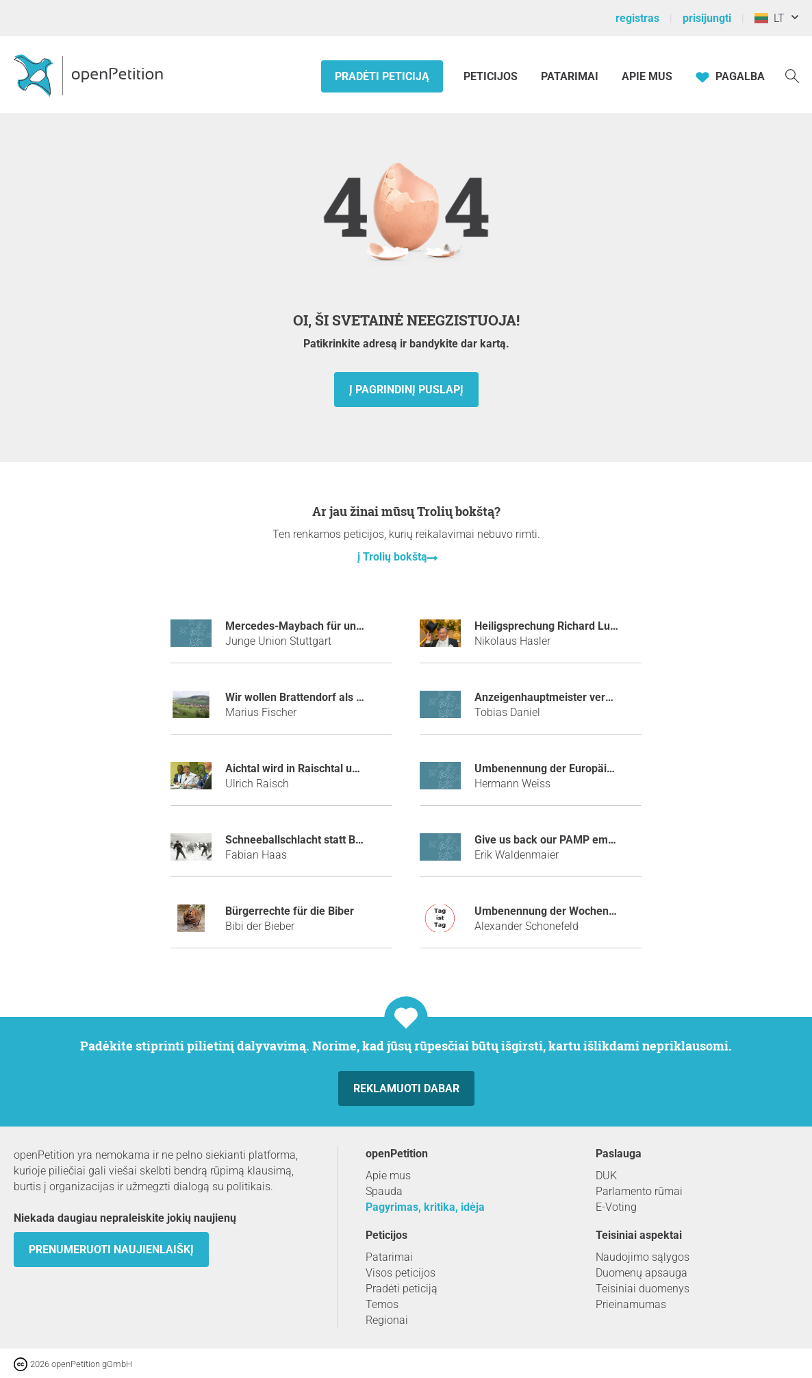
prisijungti (707, 18)
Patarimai (569, 76)
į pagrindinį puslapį (406, 389)
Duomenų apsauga (641, 1272)
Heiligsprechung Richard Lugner (553, 625)
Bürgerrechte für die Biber (289, 911)
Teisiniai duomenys (642, 1288)
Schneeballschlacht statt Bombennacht (321, 839)
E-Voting (616, 1207)
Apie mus (647, 76)
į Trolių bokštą (392, 556)
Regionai (387, 1320)
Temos (382, 1304)
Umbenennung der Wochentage (552, 911)
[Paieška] (792, 75)
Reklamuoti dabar (406, 1088)
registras (637, 18)
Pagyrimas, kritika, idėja (425, 1207)
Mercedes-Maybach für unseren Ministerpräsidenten (355, 625)
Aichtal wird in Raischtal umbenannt (313, 768)
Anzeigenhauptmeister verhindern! (560, 697)
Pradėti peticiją (382, 76)
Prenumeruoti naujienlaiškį (111, 1249)
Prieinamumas (631, 1304)
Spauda (384, 1191)
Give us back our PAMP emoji (547, 839)
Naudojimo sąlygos (642, 1257)
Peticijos (492, 76)
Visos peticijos (400, 1272)
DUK (606, 1175)
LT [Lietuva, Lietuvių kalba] (769, 18)
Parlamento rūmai (639, 1191)
